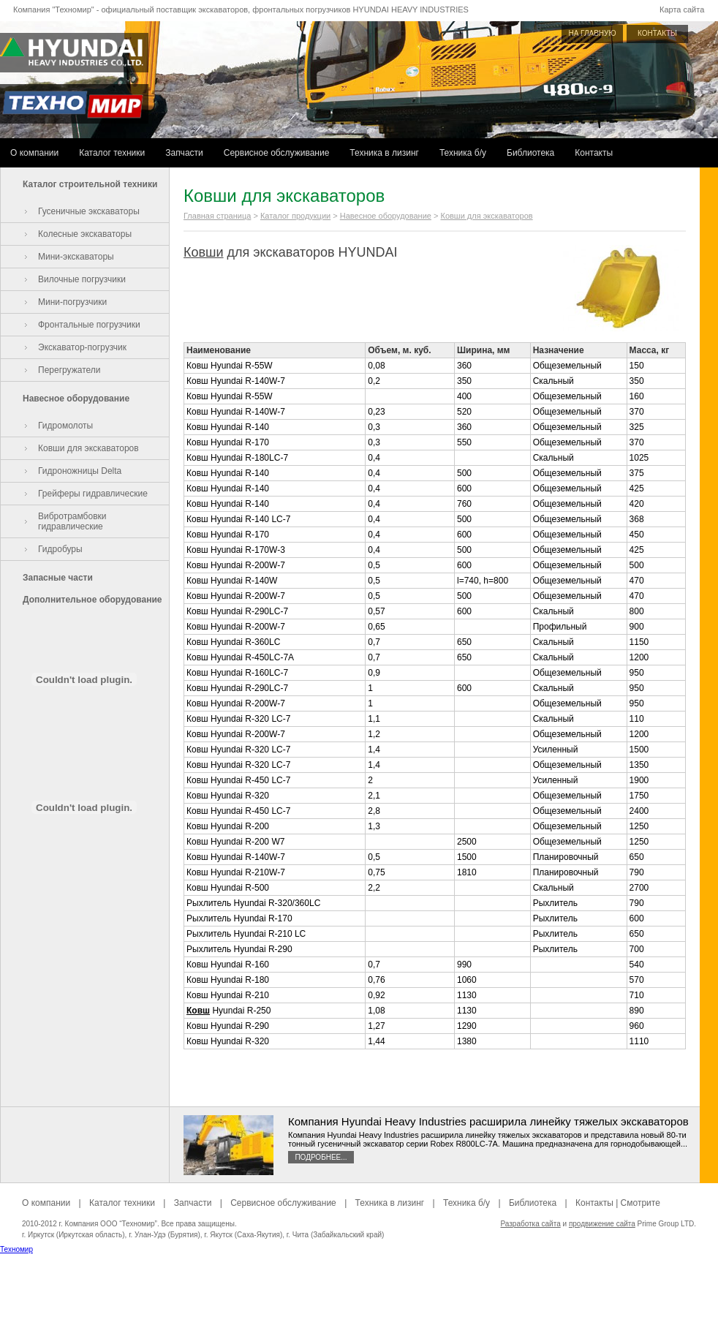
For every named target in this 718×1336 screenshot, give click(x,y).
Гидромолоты (65, 425)
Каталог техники (112, 153)
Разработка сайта (530, 1224)
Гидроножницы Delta (79, 471)
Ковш (198, 1010)
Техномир (16, 1249)
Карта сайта (682, 9)
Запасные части (58, 578)
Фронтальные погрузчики (89, 325)
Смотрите (640, 1203)
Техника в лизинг (384, 153)
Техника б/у (462, 153)
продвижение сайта (602, 1224)
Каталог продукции (295, 215)
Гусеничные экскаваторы (89, 211)
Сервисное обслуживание (277, 153)
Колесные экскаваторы (85, 234)
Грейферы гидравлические (93, 493)
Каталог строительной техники (90, 184)
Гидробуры (60, 549)
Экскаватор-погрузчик (82, 347)
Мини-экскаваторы (76, 257)
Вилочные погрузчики (82, 279)
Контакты (594, 153)
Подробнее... (321, 1157)
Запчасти (184, 153)
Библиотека (530, 153)
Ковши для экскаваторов (88, 448)
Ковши (204, 252)
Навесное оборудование (76, 398)
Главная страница (217, 215)
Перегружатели (69, 370)
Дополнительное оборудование (92, 600)
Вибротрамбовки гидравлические (72, 521)
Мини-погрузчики (72, 302)
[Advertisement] (359, 1303)
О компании (34, 153)
